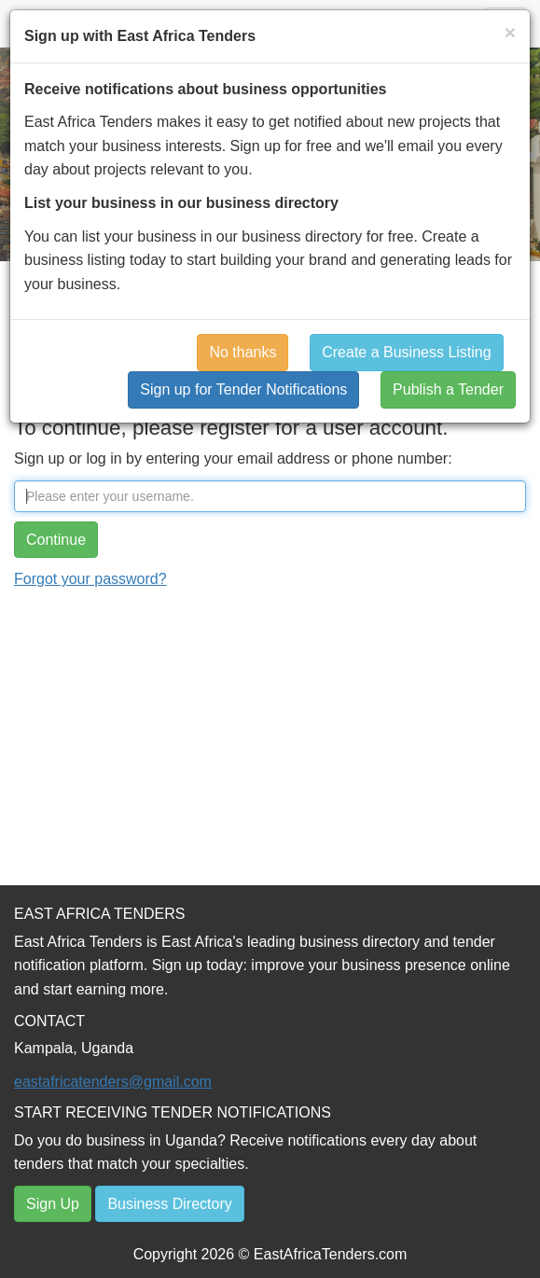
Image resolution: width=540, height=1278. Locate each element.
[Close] (510, 32)
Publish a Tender (448, 389)
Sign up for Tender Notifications (243, 389)
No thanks (242, 352)
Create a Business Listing (406, 352)
